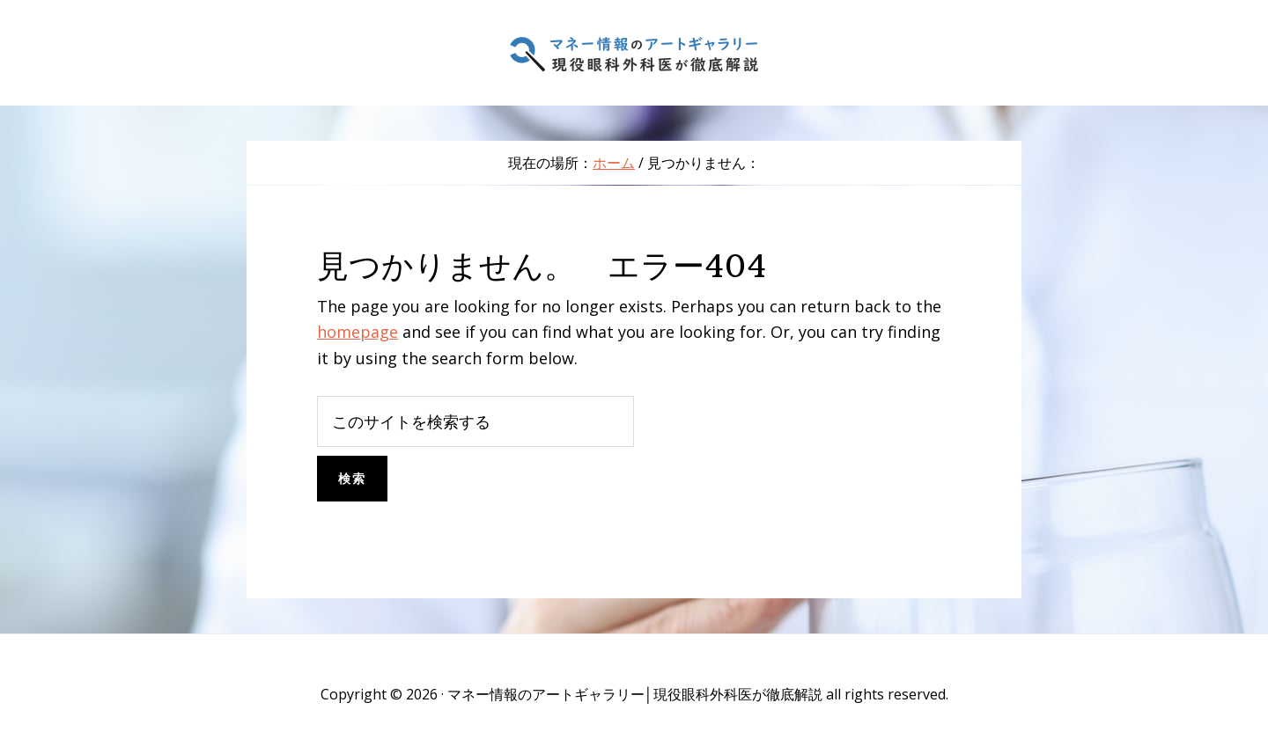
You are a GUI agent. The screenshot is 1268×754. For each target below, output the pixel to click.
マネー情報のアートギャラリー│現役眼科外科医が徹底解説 (634, 53)
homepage (357, 331)
